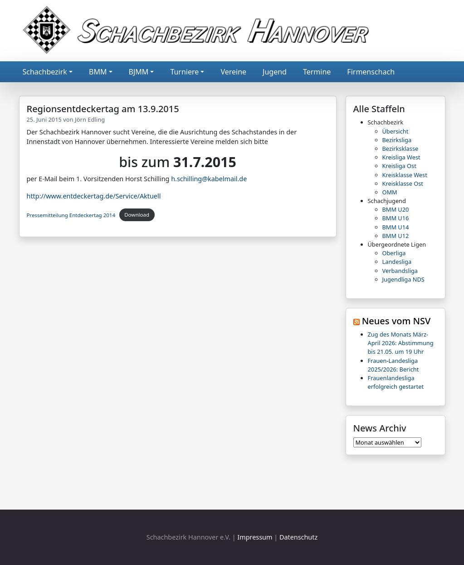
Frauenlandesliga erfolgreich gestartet (396, 382)
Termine (317, 72)
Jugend (275, 72)
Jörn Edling (90, 119)
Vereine (233, 72)
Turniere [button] (184, 72)
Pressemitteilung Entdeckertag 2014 (71, 214)
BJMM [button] (139, 72)
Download (136, 214)
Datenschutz (298, 537)
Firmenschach (371, 72)
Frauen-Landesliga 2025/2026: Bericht (393, 365)
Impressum (254, 537)
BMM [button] (98, 72)
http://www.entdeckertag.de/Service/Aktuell (94, 196)
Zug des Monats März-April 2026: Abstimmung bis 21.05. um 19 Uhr (401, 343)
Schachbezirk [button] (45, 72)
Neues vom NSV (396, 321)
